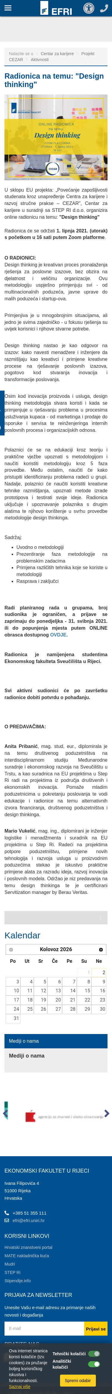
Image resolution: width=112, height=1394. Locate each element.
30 (102, 1009)
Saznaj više (19, 1386)
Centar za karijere (58, 53)
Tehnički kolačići (69, 1353)
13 (58, 991)
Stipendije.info (17, 1280)
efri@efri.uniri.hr (29, 1220)
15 (87, 991)
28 (73, 1009)
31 (16, 1018)
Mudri (9, 1264)
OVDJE (58, 634)
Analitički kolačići (62, 1364)
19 (43, 1000)
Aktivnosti (40, 59)
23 (102, 1000)
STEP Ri (12, 1272)
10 (16, 991)
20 (58, 1000)
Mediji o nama (24, 1041)
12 (43, 991)
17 (16, 1000)
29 (87, 1009)
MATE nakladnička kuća (26, 1255)
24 (16, 1009)
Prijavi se (96, 1328)
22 (87, 1000)
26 (43, 1009)
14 (73, 991)
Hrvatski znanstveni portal (28, 1247)
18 (30, 1000)
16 (102, 991)
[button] (5, 1114)
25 (30, 1009)
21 (73, 1000)
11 (30, 991)
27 (58, 1009)
